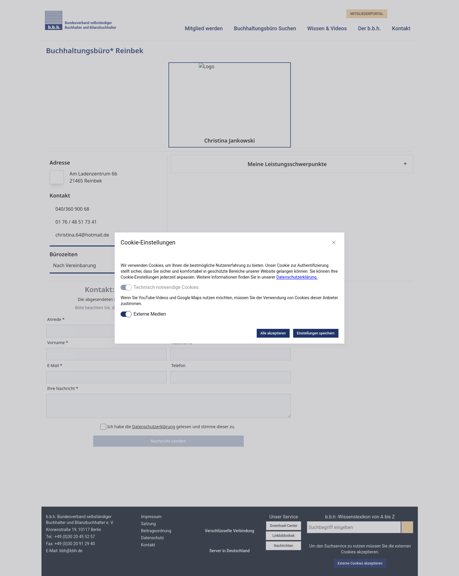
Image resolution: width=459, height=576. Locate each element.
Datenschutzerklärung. (297, 277)
